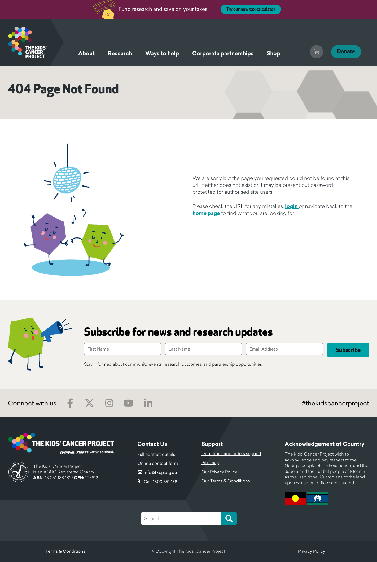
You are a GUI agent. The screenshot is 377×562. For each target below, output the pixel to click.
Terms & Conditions (65, 551)
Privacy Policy (311, 551)
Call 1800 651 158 (160, 482)
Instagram (109, 403)
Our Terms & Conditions (225, 481)
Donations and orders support (231, 454)
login (292, 206)
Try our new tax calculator (250, 9)
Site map (210, 463)
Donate (344, 51)
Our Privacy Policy (219, 472)
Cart (312, 51)
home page (206, 213)
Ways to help (162, 53)
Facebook (70, 403)
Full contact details (156, 454)
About (86, 53)
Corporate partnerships (222, 53)
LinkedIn (148, 403)
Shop (273, 53)
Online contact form (157, 463)
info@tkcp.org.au (160, 472)
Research (120, 53)
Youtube (128, 403)
